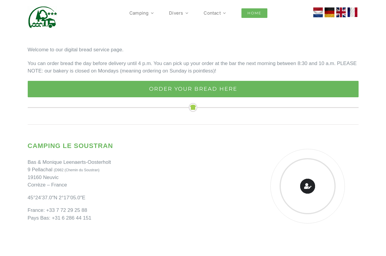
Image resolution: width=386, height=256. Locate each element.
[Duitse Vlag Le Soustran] (329, 10)
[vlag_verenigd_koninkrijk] (341, 10)
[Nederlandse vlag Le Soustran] (318, 10)
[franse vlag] (352, 10)
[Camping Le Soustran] (42, 8)
